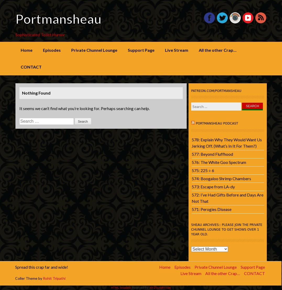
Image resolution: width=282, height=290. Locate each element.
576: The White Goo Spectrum (219, 162)
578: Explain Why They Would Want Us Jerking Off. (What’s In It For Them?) (227, 142)
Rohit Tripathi (54, 278)
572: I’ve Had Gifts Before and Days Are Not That (227, 198)
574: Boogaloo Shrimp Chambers (221, 178)
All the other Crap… (217, 50)
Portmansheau (58, 19)
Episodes (52, 50)
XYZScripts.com (160, 287)
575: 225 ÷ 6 (203, 170)
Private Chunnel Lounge (94, 50)
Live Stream (176, 50)
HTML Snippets (121, 287)
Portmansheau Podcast (217, 123)
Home (26, 50)
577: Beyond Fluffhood (212, 154)
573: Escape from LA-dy (213, 186)
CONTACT (31, 66)
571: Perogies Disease (211, 209)
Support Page (141, 50)
